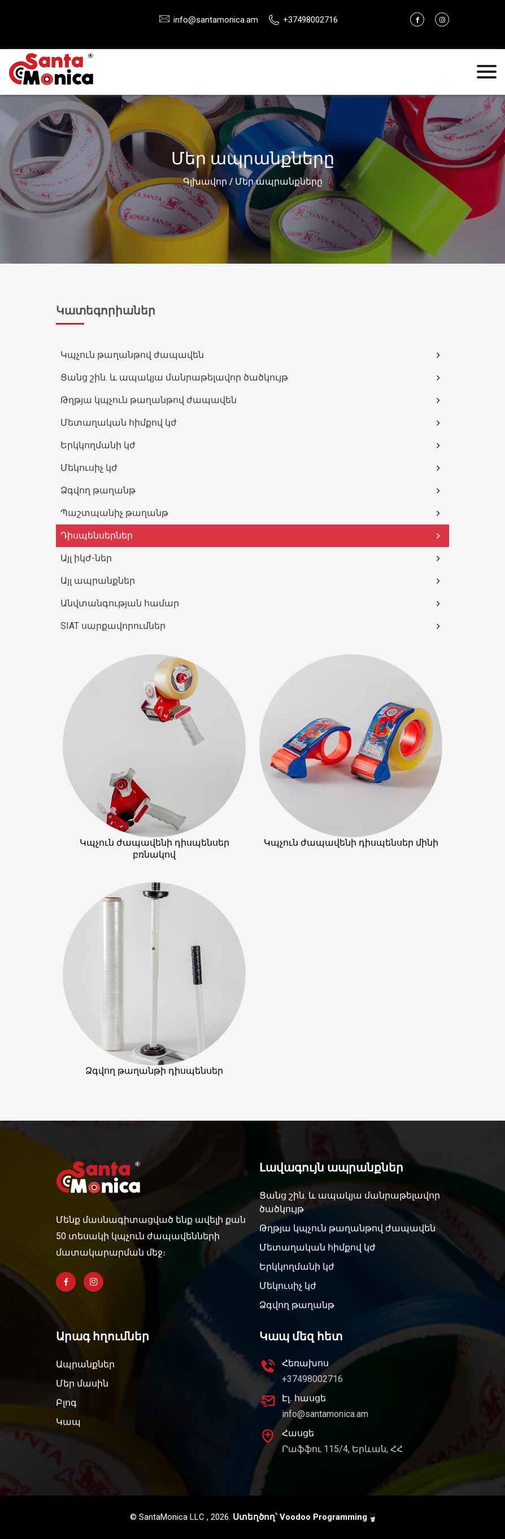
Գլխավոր (205, 181)
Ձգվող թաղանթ (251, 490)
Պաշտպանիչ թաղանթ (251, 513)
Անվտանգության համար (251, 603)
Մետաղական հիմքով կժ (251, 423)
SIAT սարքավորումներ (251, 626)
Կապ (68, 1421)
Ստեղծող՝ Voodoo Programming (304, 1517)
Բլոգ (66, 1402)
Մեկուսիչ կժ (251, 468)
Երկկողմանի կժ (251, 445)
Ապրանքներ (85, 1364)
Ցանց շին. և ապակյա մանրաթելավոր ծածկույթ (251, 377)
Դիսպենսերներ (251, 535)
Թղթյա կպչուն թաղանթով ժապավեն (251, 400)
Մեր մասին (82, 1383)
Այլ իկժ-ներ (251, 558)
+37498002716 (312, 1379)
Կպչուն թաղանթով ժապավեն (251, 355)
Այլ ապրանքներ (251, 581)
